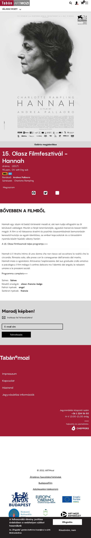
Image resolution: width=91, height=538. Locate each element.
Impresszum (9, 373)
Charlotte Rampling (24, 180)
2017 (15, 166)
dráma (5, 166)
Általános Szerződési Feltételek (45, 477)
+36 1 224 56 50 (80, 413)
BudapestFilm (45, 483)
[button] (78, 3)
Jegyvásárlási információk (18, 394)
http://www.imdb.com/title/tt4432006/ (4, 173)
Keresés (70, 3)
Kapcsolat (8, 380)
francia (24, 290)
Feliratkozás (16, 334)
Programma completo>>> (15, 273)
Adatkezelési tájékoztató (45, 489)
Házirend (7, 387)
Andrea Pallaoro (21, 177)
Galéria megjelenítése (45, 144)
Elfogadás (67, 522)
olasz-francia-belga (31, 284)
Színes (13, 280)
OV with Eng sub (20, 169)
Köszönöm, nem (67, 530)
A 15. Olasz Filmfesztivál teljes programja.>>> (25, 243)
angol (21, 287)
